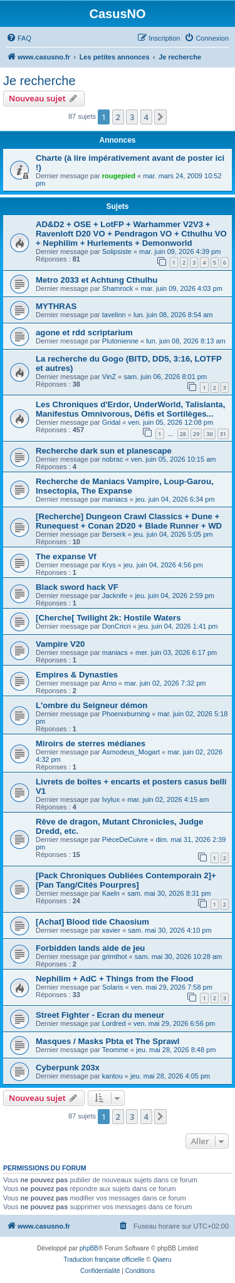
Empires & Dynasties (77, 674)
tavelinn (114, 314)
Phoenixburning (126, 714)
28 (183, 434)
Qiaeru (161, 1259)
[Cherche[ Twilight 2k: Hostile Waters (108, 617)
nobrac (112, 459)
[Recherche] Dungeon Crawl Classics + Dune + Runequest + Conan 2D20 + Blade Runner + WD (129, 521)
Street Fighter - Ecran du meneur (100, 1015)
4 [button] (146, 117)
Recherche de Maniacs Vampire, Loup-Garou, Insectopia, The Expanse (125, 486)
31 (223, 434)
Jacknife (114, 595)
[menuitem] (18, 38)
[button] (160, 116)
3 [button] (132, 117)
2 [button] (118, 117)
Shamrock (117, 288)
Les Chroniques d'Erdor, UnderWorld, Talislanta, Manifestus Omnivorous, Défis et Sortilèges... (130, 409)
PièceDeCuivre (125, 839)
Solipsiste (117, 251)
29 (196, 434)
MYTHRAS (56, 306)
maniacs (115, 499)
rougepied (118, 176)
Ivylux (111, 799)
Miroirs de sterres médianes (90, 743)
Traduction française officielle (104, 1259)
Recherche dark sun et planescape (104, 450)
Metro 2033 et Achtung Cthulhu (96, 280)
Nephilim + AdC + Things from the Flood (115, 978)
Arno (109, 683)
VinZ (109, 376)
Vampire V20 (60, 644)
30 (209, 434)
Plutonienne (120, 341)
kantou (112, 1076)
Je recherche (39, 81)
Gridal (111, 422)
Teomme (115, 1049)
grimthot (114, 956)
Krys (109, 565)
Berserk (114, 534)
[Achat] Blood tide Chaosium (92, 921)
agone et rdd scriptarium (84, 332)
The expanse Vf (66, 556)
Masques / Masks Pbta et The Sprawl (107, 1041)
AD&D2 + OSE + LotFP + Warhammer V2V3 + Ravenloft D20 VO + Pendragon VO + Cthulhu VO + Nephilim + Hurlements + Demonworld (131, 234)
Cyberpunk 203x (68, 1067)
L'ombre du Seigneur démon (91, 705)
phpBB (89, 1248)
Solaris (112, 987)
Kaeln (111, 893)
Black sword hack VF (77, 587)
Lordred (114, 1023)
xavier (111, 930)
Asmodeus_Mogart (131, 752)
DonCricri (116, 626)
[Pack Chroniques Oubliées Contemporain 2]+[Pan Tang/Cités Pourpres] (126, 880)
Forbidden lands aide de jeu (90, 948)
